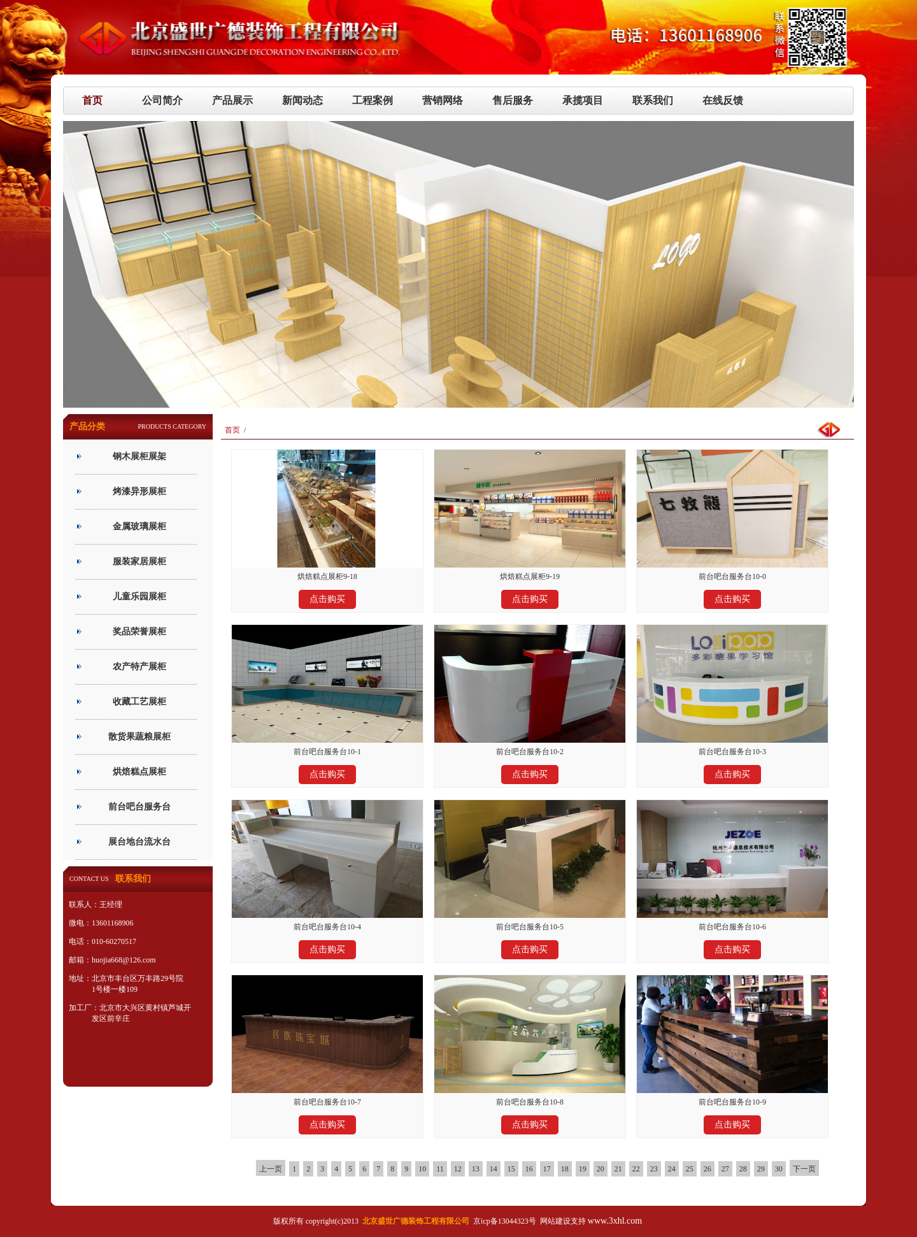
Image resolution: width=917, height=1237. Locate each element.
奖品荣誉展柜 (139, 631)
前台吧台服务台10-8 (530, 1102)
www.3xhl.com (615, 1221)
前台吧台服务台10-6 (732, 926)
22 (636, 1168)
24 (672, 1168)
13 (476, 1168)
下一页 (804, 1168)
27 (725, 1168)
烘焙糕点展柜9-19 (530, 576)
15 (511, 1168)
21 (618, 1168)
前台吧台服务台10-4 (327, 926)
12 (458, 1168)
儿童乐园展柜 (139, 596)
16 (529, 1168)
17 (547, 1168)
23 (654, 1168)
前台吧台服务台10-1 (327, 751)
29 (761, 1168)
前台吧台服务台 (139, 807)
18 (565, 1168)
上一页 (270, 1168)
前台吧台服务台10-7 (327, 1102)
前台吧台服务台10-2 (530, 751)
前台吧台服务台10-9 (732, 1102)
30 (779, 1168)
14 (493, 1168)
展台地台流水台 (139, 842)
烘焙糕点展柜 (139, 771)
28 (743, 1168)
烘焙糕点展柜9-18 (327, 576)
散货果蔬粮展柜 (139, 736)
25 (689, 1168)
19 (582, 1168)
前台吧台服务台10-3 (732, 751)
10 (422, 1168)
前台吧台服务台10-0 (732, 576)
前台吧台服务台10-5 (530, 926)
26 (707, 1168)
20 (600, 1168)
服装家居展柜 (139, 561)
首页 (232, 429)
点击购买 (327, 599)
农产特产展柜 (139, 666)
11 (440, 1168)
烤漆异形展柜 (139, 491)
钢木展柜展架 (139, 456)
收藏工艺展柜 (139, 701)
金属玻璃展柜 (139, 526)
